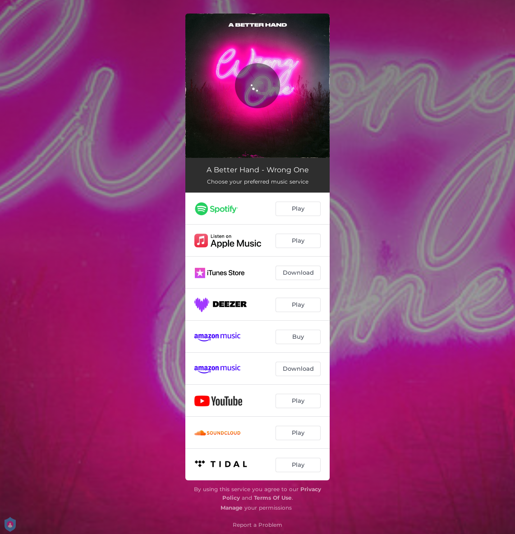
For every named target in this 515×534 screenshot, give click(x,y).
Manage (232, 507)
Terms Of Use (273, 497)
